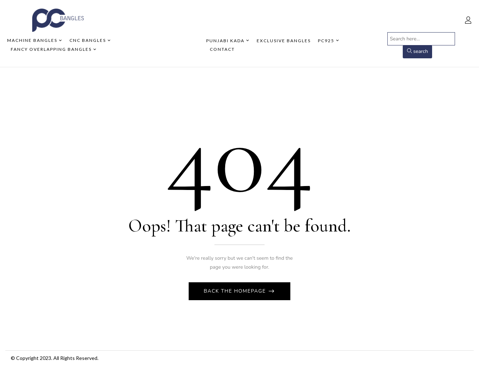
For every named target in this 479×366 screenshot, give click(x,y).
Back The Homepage (236, 291)
